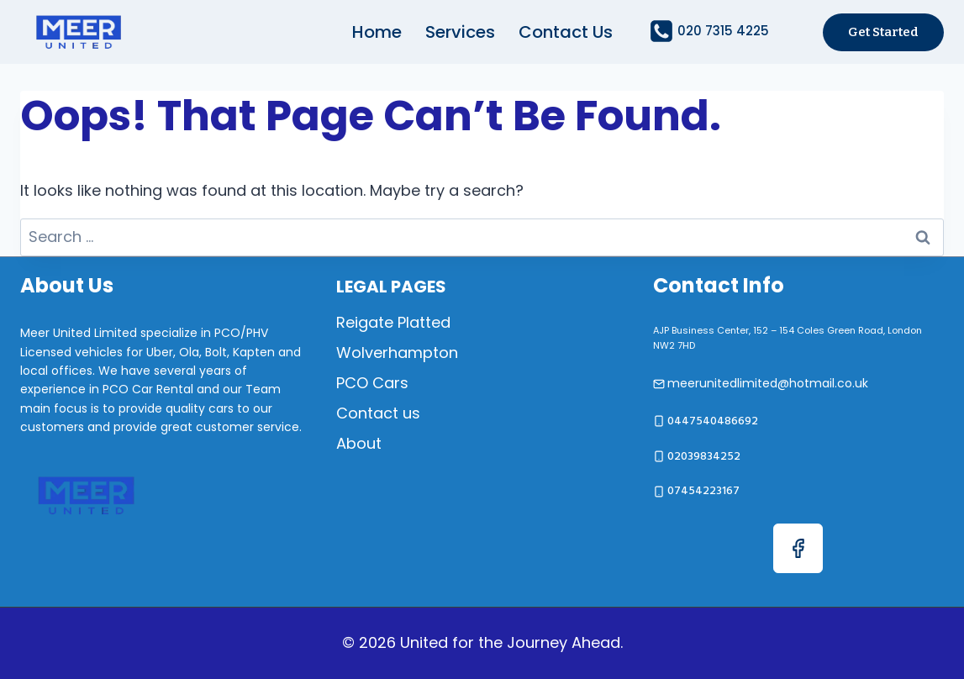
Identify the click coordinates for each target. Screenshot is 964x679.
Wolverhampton (397, 352)
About (359, 443)
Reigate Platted (393, 322)
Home (377, 32)
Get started (883, 31)
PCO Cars (372, 382)
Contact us (566, 32)
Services (460, 32)
